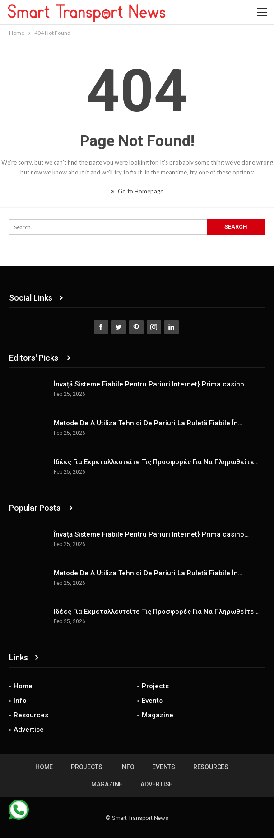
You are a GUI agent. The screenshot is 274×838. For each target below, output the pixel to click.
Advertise (29, 729)
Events (152, 701)
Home (23, 686)
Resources (31, 715)
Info (20, 701)
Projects (155, 686)
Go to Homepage (137, 191)
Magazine (157, 715)
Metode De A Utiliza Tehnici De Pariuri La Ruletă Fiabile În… (148, 423)
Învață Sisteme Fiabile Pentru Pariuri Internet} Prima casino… (151, 384)
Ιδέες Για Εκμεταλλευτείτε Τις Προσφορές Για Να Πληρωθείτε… (156, 462)
